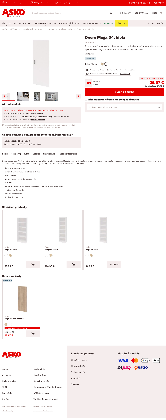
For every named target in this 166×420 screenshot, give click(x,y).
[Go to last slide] (4, 96)
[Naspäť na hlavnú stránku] (13, 13)
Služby (160, 23)
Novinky (75, 384)
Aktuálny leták (78, 366)
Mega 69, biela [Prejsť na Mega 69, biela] (51, 248)
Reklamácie (39, 369)
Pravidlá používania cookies (43, 411)
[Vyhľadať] (112, 13)
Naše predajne (9, 381)
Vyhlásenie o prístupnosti (45, 399)
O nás (5, 369)
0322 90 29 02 (17, 141)
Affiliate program (41, 393)
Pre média (7, 393)
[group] (41, 63)
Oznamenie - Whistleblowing (47, 387)
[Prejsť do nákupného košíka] (157, 13)
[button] (8, 96)
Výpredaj (75, 378)
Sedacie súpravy (91, 23)
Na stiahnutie (50, 154)
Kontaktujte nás (41, 381)
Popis (5, 154)
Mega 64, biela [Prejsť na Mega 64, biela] (11, 248)
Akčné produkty (79, 360)
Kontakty (159, 3)
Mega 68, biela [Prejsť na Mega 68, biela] (91, 248)
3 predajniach (130, 70)
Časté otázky (39, 375)
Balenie (36, 154)
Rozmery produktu (20, 154)
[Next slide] (78, 96)
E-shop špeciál (78, 372)
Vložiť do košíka (124, 92)
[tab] (5, 154)
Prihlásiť (125, 13)
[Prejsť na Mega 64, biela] (22, 230)
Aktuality (6, 375)
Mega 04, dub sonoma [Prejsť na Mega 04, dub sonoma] (14, 317)
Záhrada (108, 23)
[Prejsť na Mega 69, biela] (62, 230)
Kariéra (5, 399)
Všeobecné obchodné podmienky (14, 406)
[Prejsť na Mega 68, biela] (103, 230)
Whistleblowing (7, 411)
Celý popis (89, 53)
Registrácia (141, 13)
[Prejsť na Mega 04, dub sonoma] (22, 299)
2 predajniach (125, 74)
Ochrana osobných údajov (42, 406)
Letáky (133, 3)
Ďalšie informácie (68, 154)
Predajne (145, 3)
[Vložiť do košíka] (33, 264)
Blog (151, 23)
